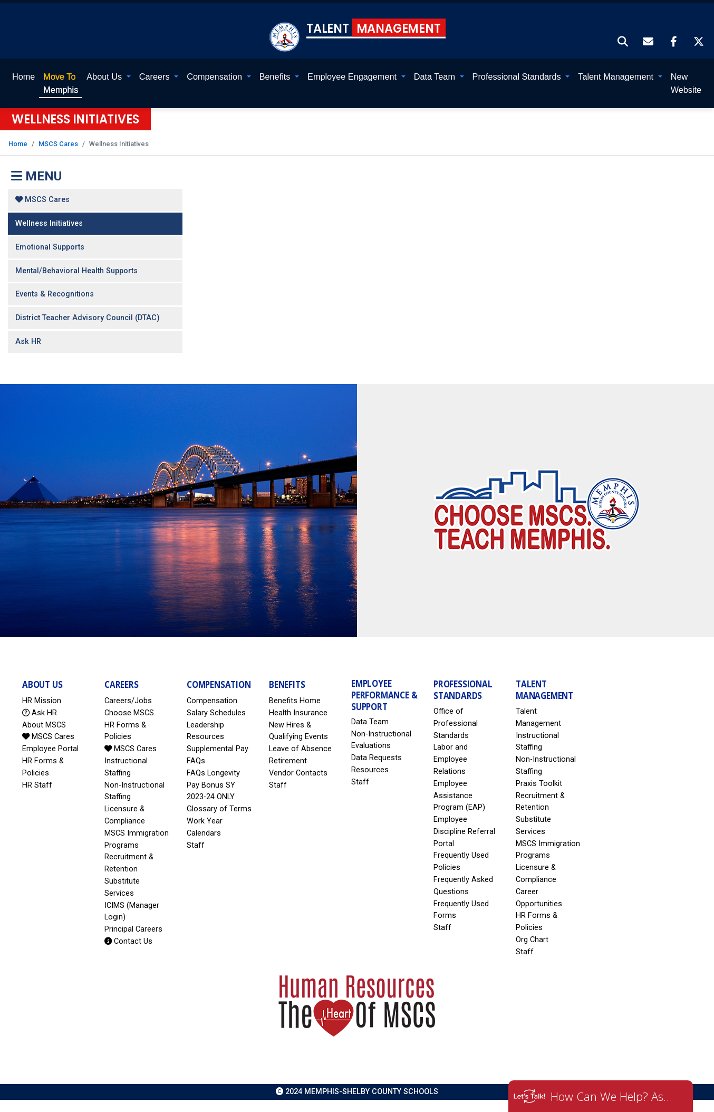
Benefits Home (295, 700)
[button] (623, 42)
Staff (196, 845)
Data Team (370, 721)
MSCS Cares (58, 144)
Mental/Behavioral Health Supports (76, 270)
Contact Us (128, 941)
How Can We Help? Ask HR (614, 1096)
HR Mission (41, 700)
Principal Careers (133, 929)
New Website (686, 83)
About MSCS (44, 725)
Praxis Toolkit (539, 783)
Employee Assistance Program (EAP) (459, 795)
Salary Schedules (216, 712)
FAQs (196, 760)
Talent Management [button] (616, 76)
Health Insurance (298, 712)
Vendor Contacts (298, 773)
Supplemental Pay (217, 748)
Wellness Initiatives (49, 223)
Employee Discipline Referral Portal (464, 831)
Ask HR (28, 341)
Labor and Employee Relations (450, 759)
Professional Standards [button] (518, 76)
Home (23, 76)
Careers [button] (155, 76)
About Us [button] (105, 76)
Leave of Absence (300, 748)
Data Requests (376, 757)
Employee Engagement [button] (353, 76)
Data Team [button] (436, 76)
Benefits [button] (276, 76)
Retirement (288, 760)
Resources (370, 769)
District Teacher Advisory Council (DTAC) (87, 317)
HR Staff (37, 785)
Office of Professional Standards (455, 723)
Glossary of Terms (219, 808)
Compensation (212, 700)
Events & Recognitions (54, 294)
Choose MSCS (129, 712)
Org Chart (532, 939)
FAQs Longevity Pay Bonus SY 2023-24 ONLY (213, 785)
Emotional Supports (49, 247)
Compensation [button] (215, 76)
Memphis (60, 83)
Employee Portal (50, 748)
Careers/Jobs (128, 700)
